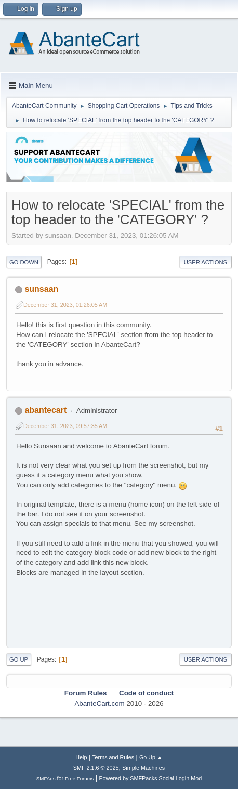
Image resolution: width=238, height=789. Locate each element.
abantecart (45, 410)
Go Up (18, 659)
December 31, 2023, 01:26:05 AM (65, 305)
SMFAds (46, 778)
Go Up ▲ (151, 757)
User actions (205, 262)
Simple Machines (143, 768)
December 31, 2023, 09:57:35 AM (65, 426)
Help (81, 757)
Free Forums (79, 778)
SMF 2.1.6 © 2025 (96, 768)
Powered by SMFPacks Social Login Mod (150, 778)
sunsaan (41, 288)
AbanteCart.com (99, 703)
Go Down (23, 262)
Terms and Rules (113, 757)
